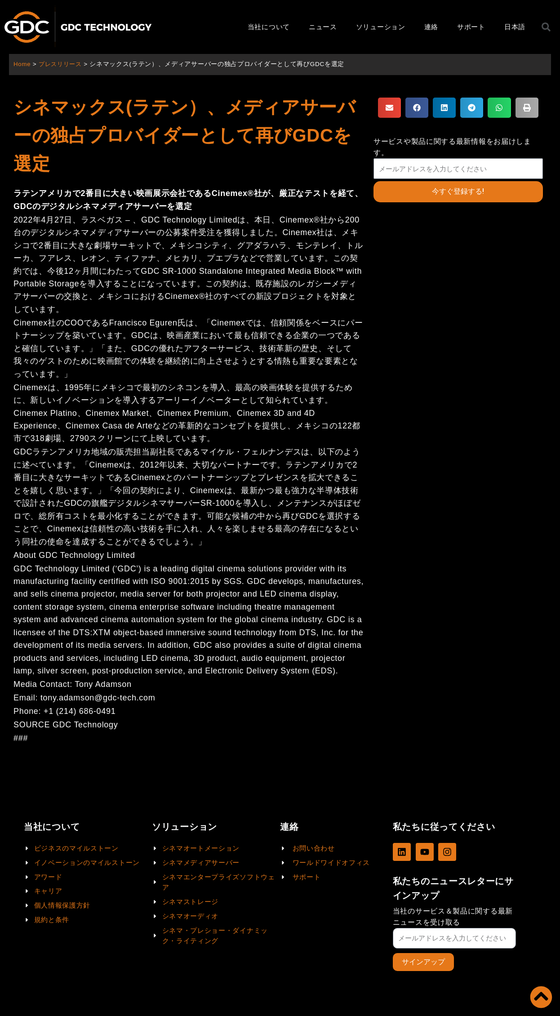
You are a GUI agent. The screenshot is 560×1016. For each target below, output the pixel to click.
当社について (269, 27)
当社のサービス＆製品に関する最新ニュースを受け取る (453, 916)
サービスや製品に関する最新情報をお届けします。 (452, 147)
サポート (471, 27)
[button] (389, 108)
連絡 (431, 27)
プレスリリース (62, 64)
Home (22, 64)
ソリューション (380, 27)
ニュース (323, 27)
